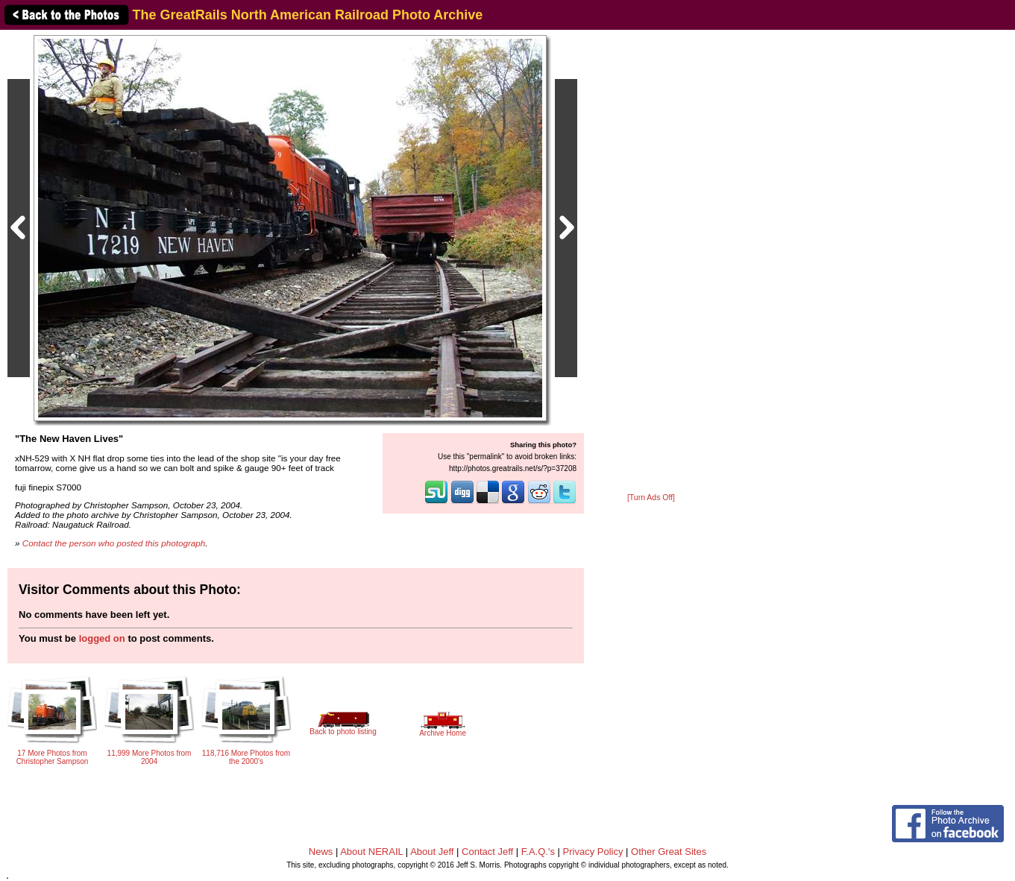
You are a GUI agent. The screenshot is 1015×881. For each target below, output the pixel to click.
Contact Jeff (487, 851)
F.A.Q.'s (538, 851)
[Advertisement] (651, 262)
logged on (102, 638)
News (321, 851)
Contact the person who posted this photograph (114, 543)
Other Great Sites (668, 851)
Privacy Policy (593, 851)
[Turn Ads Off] (651, 497)
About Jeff (431, 851)
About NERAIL (371, 851)
